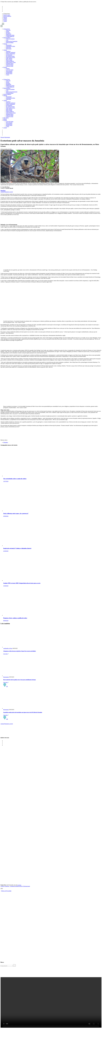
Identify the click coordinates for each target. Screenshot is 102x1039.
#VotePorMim (9, 72)
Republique (8, 33)
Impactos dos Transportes (11, 41)
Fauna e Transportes (10, 53)
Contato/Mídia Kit (10, 36)
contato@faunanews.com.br (7, 191)
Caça (7, 40)
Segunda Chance (9, 63)
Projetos (5, 19)
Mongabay (5, 442)
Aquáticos (8, 51)
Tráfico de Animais (10, 38)
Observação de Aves (10, 57)
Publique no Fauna (10, 35)
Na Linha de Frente (10, 56)
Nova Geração (9, 71)
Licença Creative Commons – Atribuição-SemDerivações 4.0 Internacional (15, 885)
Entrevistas (8, 47)
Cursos (7, 74)
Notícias (5, 17)
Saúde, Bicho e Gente (11, 62)
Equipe (7, 31)
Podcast (7, 68)
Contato (5, 21)
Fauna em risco (6, 14)
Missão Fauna (9, 73)
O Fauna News (6, 13)
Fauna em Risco (6, 37)
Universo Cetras (9, 66)
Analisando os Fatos (10, 46)
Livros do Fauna (9, 69)
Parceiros (8, 32)
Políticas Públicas (10, 61)
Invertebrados (9, 55)
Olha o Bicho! (9, 58)
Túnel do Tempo (9, 64)
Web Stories (8, 48)
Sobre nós (8, 30)
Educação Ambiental (10, 52)
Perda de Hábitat (9, 42)
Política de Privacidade (6, 890)
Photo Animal (9, 59)
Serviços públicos (7, 16)
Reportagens (9, 45)
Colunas (5, 18)
